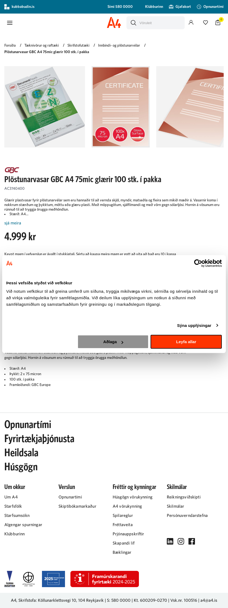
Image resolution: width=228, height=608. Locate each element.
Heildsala (21, 453)
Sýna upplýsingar (194, 325)
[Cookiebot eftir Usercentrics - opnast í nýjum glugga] (198, 263)
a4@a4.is (208, 600)
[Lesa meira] (114, 223)
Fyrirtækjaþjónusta (39, 438)
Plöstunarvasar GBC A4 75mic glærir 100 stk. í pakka (46, 52)
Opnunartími (27, 424)
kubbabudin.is (19, 6)
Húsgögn (21, 467)
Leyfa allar (186, 341)
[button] (9, 22)
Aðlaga (113, 341)
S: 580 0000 (119, 600)
